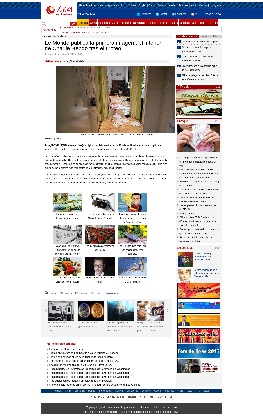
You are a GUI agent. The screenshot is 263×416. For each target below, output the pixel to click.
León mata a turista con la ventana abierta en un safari (198, 58)
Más (218, 86)
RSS (195, 14)
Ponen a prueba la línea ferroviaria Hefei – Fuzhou (86, 29)
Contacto (144, 14)
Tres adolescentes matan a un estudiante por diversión (80, 380)
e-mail (96, 293)
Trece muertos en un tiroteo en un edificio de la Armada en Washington (89, 376)
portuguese (215, 5)
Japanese (183, 5)
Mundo (115, 22)
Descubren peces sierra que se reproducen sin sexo (197, 49)
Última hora (49, 29)
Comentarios (112, 293)
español (48, 36)
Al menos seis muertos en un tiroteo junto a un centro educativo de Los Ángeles (94, 384)
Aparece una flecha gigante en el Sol (87, 324)
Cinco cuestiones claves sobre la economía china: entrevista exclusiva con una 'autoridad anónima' (198, 173)
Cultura (174, 22)
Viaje (194, 22)
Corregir (81, 293)
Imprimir (50, 293)
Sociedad (184, 22)
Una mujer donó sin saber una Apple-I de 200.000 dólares (200, 68)
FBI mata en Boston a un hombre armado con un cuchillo (60, 326)
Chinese (132, 5)
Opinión (141, 22)
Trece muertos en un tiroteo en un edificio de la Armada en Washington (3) (91, 368)
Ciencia (152, 22)
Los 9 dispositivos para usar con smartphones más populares (132, 250)
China (93, 22)
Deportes (163, 22)
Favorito (66, 293)
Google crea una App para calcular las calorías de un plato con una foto (150, 326)
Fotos (202, 22)
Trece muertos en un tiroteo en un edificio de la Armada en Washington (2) (91, 372)
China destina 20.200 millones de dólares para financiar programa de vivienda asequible (197, 221)
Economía (104, 22)
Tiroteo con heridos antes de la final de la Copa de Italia (81, 357)
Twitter (161, 14)
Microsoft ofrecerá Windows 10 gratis (200, 41)
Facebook (179, 14)
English (142, 5)
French (152, 5)
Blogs (206, 391)
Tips (215, 22)
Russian (162, 5)
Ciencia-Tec (132, 391)
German (203, 5)
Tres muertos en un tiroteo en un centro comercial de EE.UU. (84, 360)
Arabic (194, 5)
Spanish (172, 5)
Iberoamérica (128, 22)
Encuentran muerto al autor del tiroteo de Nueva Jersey (80, 364)
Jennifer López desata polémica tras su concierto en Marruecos (120, 326)
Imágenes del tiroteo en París (66, 349)
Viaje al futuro (186, 213)
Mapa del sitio (213, 14)
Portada (83, 22)
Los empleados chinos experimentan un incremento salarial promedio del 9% (198, 161)
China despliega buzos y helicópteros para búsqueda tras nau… (200, 77)
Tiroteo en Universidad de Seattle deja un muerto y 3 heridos (83, 352)
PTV (209, 22)
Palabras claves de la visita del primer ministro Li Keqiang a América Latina (132, 218)
